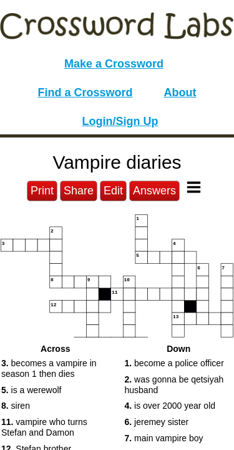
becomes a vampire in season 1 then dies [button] (49, 368)
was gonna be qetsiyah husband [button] (174, 384)
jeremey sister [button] (157, 422)
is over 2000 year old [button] (170, 406)
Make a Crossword (113, 64)
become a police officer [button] (174, 363)
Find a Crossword (85, 92)
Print (42, 190)
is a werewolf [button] (31, 390)
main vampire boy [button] (164, 438)
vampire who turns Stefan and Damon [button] (44, 427)
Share (79, 190)
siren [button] (15, 406)
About (180, 92)
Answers (154, 190)
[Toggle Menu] (194, 187)
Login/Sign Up (120, 121)
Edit (113, 190)
